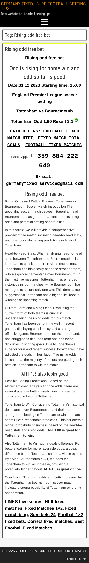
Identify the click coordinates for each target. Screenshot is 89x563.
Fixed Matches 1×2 (44, 508)
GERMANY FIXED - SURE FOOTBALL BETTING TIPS (43, 6)
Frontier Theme (76, 559)
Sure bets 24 (43, 514)
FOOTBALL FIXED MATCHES (53, 145)
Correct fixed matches (49, 521)
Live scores (30, 501)
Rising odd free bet (24, 49)
